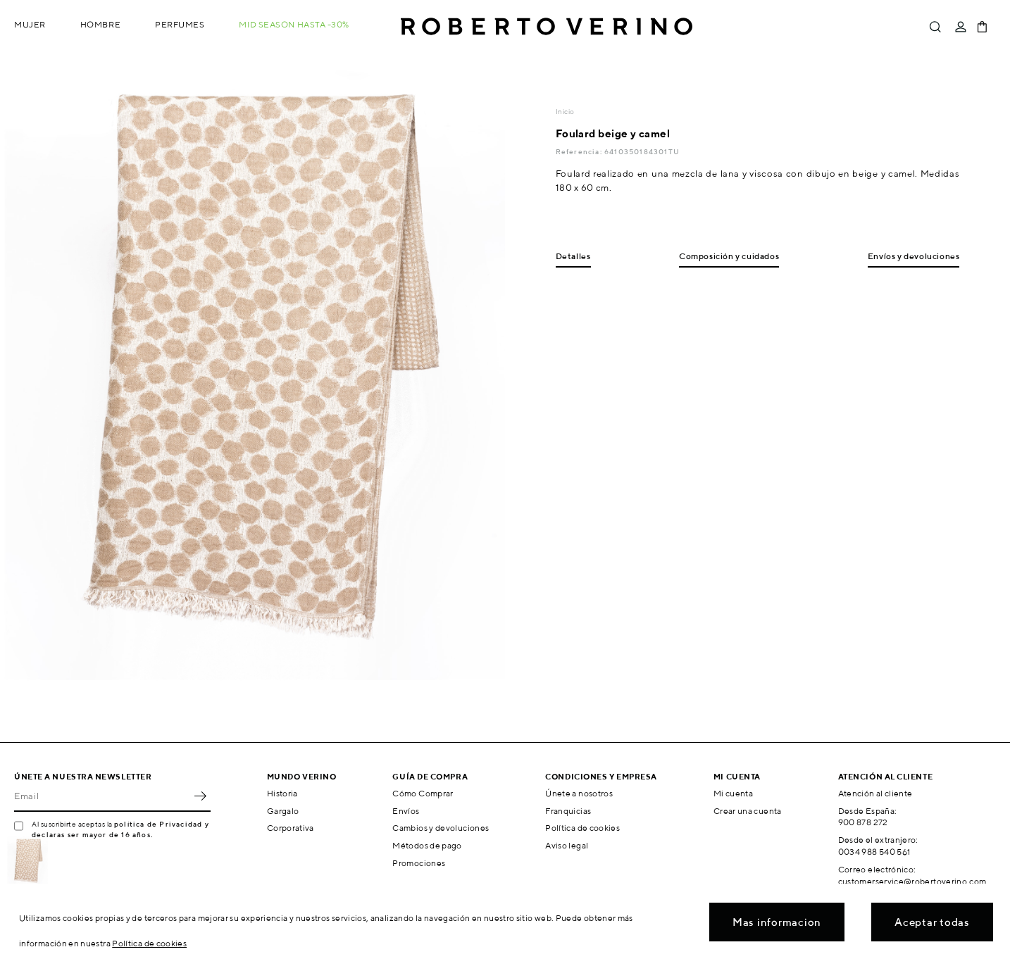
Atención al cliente (875, 793)
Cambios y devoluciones (440, 827)
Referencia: (580, 151)
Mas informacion (776, 922)
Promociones (418, 863)
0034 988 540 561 (874, 851)
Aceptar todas (932, 922)
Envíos (405, 810)
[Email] (101, 796)
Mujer (30, 24)
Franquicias (568, 810)
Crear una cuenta (747, 810)
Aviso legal (566, 845)
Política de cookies (582, 827)
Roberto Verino (546, 27)
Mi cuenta (733, 793)
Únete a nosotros (579, 793)
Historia (282, 793)
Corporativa (290, 827)
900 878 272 (863, 822)
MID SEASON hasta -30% (294, 24)
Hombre (100, 24)
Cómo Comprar (422, 793)
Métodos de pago (426, 845)
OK (200, 796)
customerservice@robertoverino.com (912, 881)
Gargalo (283, 810)
